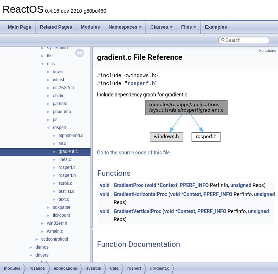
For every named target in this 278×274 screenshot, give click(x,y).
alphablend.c (71, 135)
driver (58, 71)
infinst (58, 79)
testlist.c (66, 191)
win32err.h (57, 223)
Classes (161, 27)
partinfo (60, 103)
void (104, 185)
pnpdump (62, 111)
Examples (216, 27)
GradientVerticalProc (137, 211)
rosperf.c (67, 167)
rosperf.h (67, 175)
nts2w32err (63, 87)
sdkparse (62, 207)
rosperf (59, 127)
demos (42, 247)
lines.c (65, 159)
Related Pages (56, 27)
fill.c (62, 143)
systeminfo (57, 47)
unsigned (240, 185)
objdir (58, 95)
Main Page (19, 27)
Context (168, 185)
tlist (50, 55)
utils (51, 63)
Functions (267, 50)
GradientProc (129, 185)
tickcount (61, 215)
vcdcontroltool (54, 239)
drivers (42, 255)
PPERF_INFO (194, 185)
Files (189, 27)
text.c (64, 199)
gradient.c (68, 151)
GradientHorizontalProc (140, 194)
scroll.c (65, 183)
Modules (90, 27)
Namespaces (125, 27)
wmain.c (55, 231)
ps (55, 119)
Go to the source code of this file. (134, 152)
